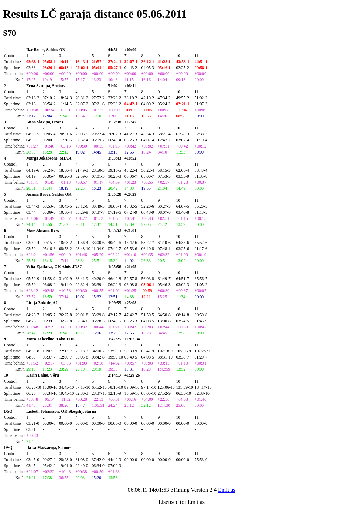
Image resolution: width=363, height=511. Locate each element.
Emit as (226, 490)
